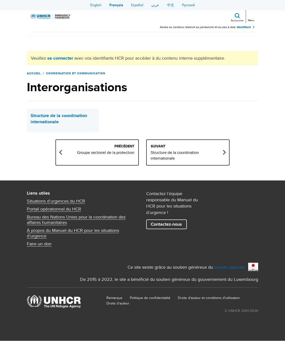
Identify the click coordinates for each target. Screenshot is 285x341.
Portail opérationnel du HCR (54, 209)
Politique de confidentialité (150, 297)
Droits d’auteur (117, 303)
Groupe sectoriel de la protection (105, 152)
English (95, 4)
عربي (155, 4)
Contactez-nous (166, 224)
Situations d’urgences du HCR (56, 201)
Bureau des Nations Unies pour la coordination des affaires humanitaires (76, 219)
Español (137, 4)
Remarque (114, 297)
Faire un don (39, 244)
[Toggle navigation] (250, 16)
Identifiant (244, 27)
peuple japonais (229, 267)
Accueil (34, 73)
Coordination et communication (75, 73)
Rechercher (237, 20)
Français (116, 4)
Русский (188, 4)
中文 (170, 4)
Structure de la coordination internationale (59, 119)
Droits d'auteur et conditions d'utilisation (209, 297)
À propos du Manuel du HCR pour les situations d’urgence (73, 233)
